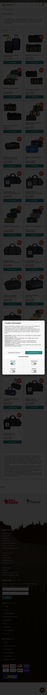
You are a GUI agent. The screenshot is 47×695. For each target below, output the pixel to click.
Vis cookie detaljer (23, 356)
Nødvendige (12, 363)
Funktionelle (12, 370)
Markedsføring (34, 363)
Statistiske (34, 370)
